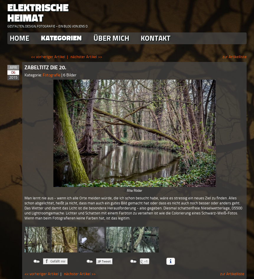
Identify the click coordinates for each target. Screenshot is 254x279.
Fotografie (52, 75)
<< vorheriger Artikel (48, 57)
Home (19, 38)
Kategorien (61, 38)
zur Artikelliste (234, 57)
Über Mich (111, 38)
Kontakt (156, 38)
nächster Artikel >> (86, 57)
